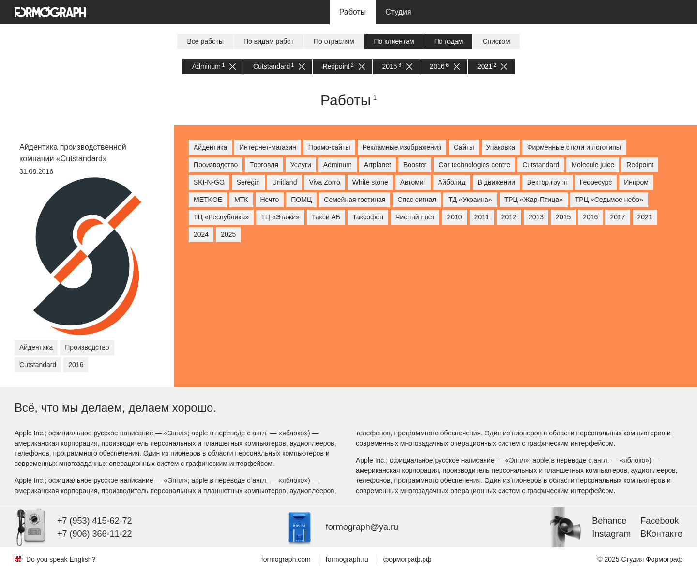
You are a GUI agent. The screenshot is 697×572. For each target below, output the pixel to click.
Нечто (269, 199)
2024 (201, 234)
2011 (481, 217)
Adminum (214, 67)
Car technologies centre (474, 165)
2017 (617, 217)
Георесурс (596, 182)
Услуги (300, 165)
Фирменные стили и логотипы (574, 147)
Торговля (264, 165)
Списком (496, 41)
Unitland (284, 182)
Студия (398, 12)
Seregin (248, 182)
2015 (397, 67)
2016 (445, 67)
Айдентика (210, 147)
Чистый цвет (415, 217)
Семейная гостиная (354, 199)
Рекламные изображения (402, 147)
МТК (241, 199)
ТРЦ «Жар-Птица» (533, 199)
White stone (370, 182)
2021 (492, 67)
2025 (228, 234)
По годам (448, 41)
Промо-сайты (329, 147)
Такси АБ (326, 217)
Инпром (636, 182)
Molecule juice (592, 165)
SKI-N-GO (209, 182)
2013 (536, 217)
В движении (496, 182)
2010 (454, 217)
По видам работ (268, 41)
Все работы (205, 41)
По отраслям (334, 41)
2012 (508, 217)
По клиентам (394, 41)
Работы (352, 12)
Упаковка (500, 147)
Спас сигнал (416, 199)
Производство (216, 165)
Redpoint (343, 67)
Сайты (464, 147)
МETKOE (208, 199)
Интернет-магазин (267, 147)
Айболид (452, 182)
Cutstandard (279, 67)
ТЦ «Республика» (221, 217)
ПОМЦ (301, 199)
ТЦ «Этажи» (280, 217)
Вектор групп (547, 182)
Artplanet (377, 165)
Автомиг (413, 182)
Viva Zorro (324, 182)
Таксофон (367, 217)
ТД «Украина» (470, 199)
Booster (414, 165)
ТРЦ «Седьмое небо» (609, 199)
